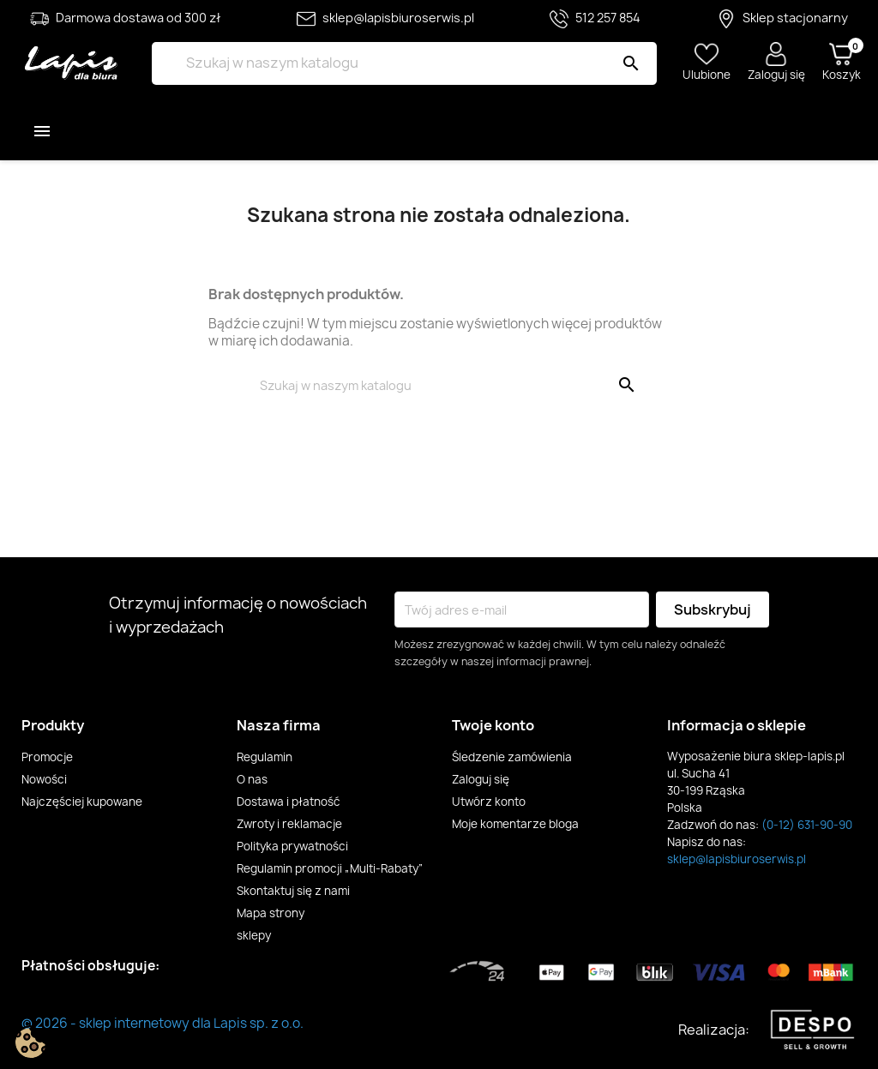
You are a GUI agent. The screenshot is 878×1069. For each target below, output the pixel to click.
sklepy (254, 935)
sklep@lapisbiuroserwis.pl (736, 859)
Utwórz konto (489, 801)
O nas (252, 779)
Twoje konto (493, 725)
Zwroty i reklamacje (289, 824)
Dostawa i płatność (288, 801)
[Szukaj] (404, 63)
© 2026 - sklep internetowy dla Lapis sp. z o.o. (162, 1023)
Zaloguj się (480, 779)
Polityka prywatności (292, 846)
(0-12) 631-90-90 (806, 824)
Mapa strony (270, 913)
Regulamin (264, 757)
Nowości (44, 779)
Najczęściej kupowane (81, 801)
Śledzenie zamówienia (512, 757)
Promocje (47, 757)
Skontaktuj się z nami (293, 890)
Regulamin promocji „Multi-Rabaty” (330, 868)
